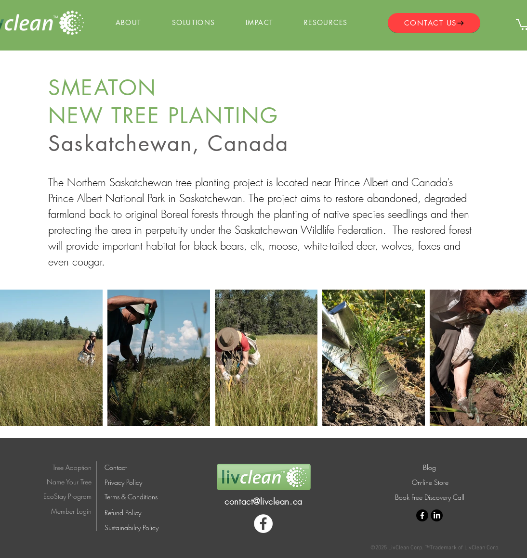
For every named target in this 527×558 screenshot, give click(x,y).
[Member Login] (61, 511)
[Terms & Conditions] (138, 497)
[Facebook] (263, 523)
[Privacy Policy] (132, 482)
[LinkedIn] (437, 515)
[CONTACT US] (434, 23)
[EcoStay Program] (61, 496)
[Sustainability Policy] (137, 528)
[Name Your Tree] (61, 481)
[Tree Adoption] (66, 467)
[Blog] (429, 467)
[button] (128, 23)
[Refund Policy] (137, 513)
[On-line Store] (430, 482)
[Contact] (118, 467)
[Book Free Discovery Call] (429, 497)
